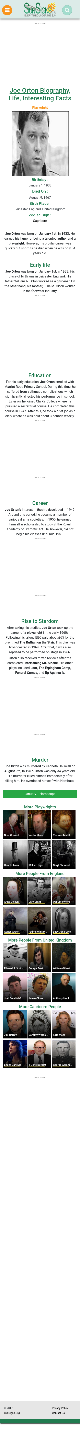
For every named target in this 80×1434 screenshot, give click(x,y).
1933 (48, 185)
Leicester (21, 209)
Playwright (40, 108)
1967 (47, 198)
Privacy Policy (60, 1408)
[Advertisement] (40, 1270)
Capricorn (40, 221)
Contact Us (58, 1412)
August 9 (35, 198)
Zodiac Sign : (40, 215)
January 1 (35, 185)
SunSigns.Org (12, 1412)
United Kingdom (54, 209)
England (35, 209)
